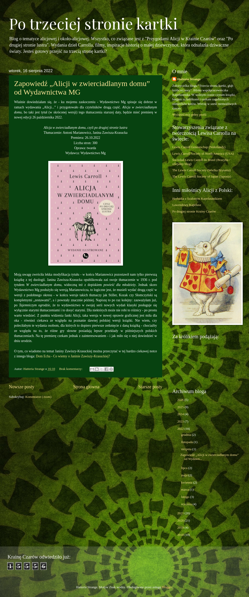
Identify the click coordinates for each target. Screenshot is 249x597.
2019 (181, 527)
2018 (181, 535)
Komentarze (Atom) (38, 397)
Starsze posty (150, 386)
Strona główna (86, 386)
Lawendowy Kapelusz (186, 205)
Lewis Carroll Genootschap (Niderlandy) (198, 147)
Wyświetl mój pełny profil (189, 114)
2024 (181, 414)
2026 (181, 400)
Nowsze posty (21, 386)
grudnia (186, 435)
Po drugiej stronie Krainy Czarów (194, 211)
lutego (185, 497)
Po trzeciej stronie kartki (93, 23)
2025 (181, 407)
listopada (187, 442)
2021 (181, 513)
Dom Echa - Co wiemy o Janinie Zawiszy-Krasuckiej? (73, 356)
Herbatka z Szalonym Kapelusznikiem (197, 198)
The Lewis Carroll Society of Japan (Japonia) (201, 176)
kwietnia (187, 482)
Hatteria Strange (189, 79)
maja (184, 475)
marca (185, 489)
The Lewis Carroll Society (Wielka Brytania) (201, 170)
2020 (181, 520)
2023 (181, 421)
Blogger (167, 587)
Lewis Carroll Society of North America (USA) (203, 153)
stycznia (186, 504)
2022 (181, 429)
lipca (184, 468)
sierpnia (186, 449)
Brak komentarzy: (71, 369)
